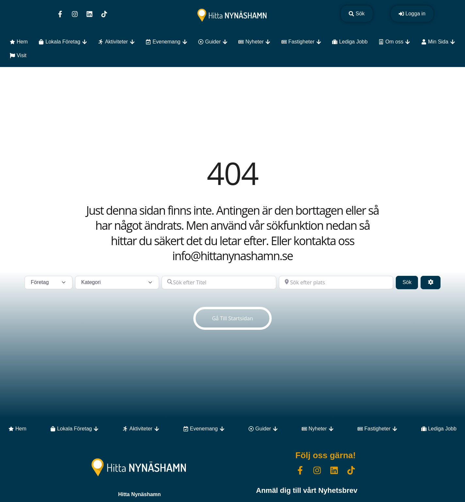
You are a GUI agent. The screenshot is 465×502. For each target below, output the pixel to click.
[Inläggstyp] (48, 282)
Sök (410, 281)
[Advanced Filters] (430, 282)
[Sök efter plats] (336, 282)
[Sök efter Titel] (219, 282)
